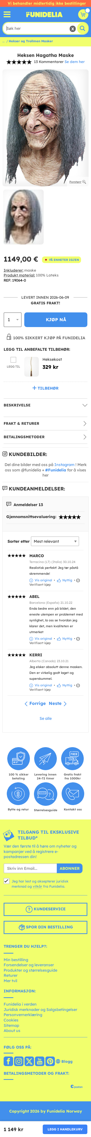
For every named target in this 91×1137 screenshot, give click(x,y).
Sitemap (11, 1025)
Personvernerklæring (23, 1014)
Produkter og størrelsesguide (30, 970)
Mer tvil (10, 980)
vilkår (37, 886)
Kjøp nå (56, 319)
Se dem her (75, 61)
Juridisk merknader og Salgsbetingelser (40, 1009)
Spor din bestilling (45, 927)
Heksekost (52, 359)
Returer (10, 975)
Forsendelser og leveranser (29, 964)
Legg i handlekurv (65, 1129)
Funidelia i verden (20, 1004)
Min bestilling (16, 959)
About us (12, 1030)
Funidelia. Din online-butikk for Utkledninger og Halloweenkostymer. (44, 14)
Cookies (11, 1020)
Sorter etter (19, 541)
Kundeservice (46, 909)
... (3, 41)
